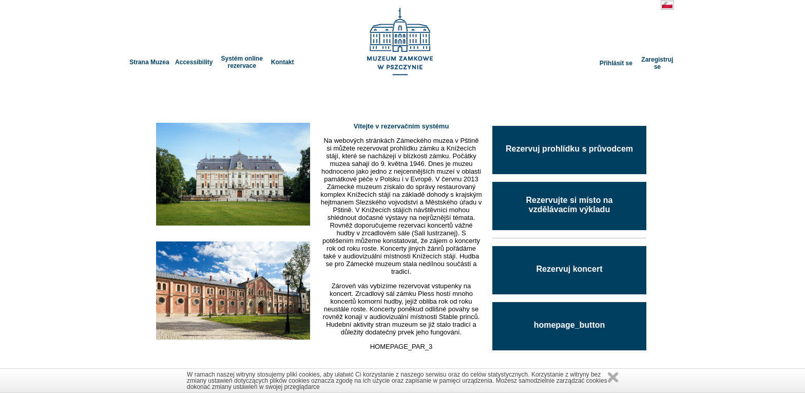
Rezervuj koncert (569, 269)
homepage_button (569, 325)
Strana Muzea (149, 62)
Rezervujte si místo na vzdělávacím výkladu (569, 205)
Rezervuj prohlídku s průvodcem (569, 148)
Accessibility (194, 62)
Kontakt (282, 62)
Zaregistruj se (657, 63)
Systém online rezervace (241, 62)
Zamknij (613, 377)
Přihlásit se (616, 63)
